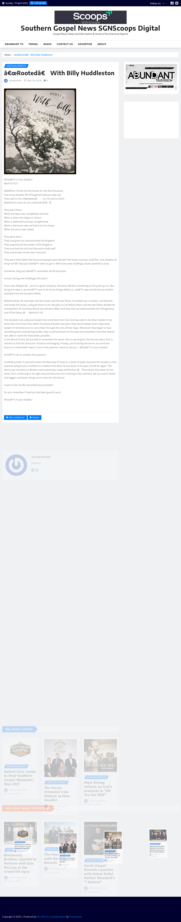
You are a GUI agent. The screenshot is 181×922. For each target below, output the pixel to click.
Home (7, 54)
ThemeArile (75, 916)
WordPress (43, 916)
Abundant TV (14, 44)
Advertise (85, 44)
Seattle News (58, 916)
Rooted (35, 417)
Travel (33, 44)
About (101, 44)
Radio (47, 44)
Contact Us (65, 44)
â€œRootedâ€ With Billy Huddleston (33, 54)
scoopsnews (15, 80)
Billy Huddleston (17, 417)
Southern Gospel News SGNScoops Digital (90, 28)
